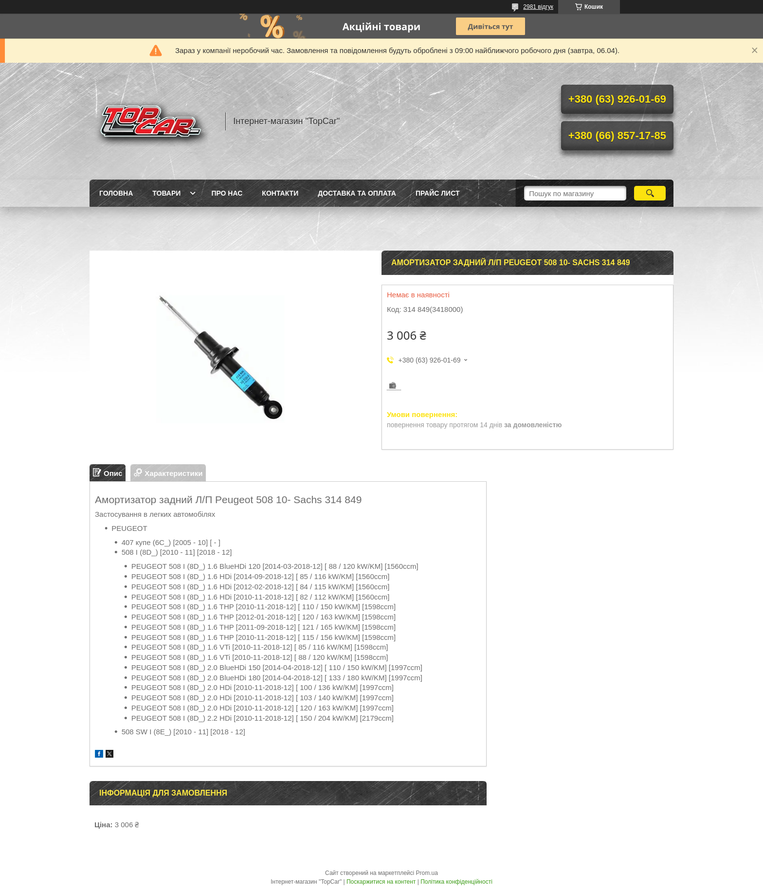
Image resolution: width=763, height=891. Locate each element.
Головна (116, 193)
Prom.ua (427, 873)
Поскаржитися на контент (381, 881)
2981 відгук (538, 6)
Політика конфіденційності (456, 881)
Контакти (280, 193)
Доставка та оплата (357, 193)
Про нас (226, 193)
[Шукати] (650, 193)
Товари (166, 193)
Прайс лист (438, 193)
